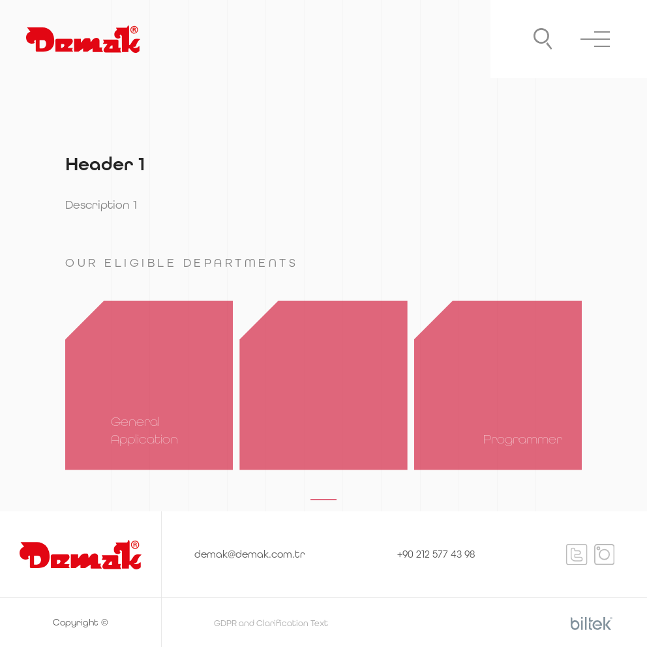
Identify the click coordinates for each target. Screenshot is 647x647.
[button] (323, 499)
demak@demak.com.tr (249, 554)
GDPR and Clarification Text (271, 623)
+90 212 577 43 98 (436, 554)
